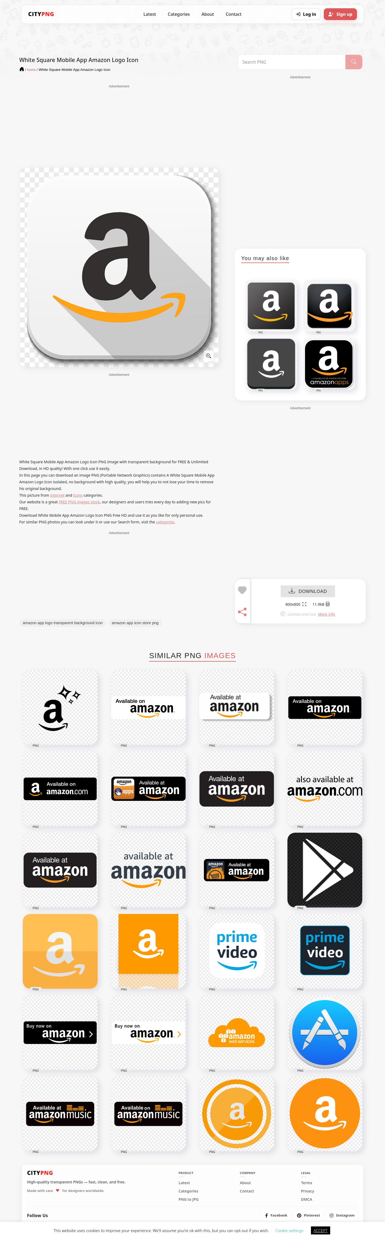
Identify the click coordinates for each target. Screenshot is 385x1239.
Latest (150, 14)
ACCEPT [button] (321, 1230)
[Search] (353, 62)
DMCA (306, 1199)
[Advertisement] (119, 126)
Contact (233, 14)
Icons (78, 495)
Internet (57, 495)
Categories (179, 14)
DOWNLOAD (308, 591)
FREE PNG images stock (79, 501)
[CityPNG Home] (41, 14)
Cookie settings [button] (289, 1230)
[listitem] (276, 1215)
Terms (306, 1182)
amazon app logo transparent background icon (63, 623)
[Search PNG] (291, 62)
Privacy (307, 1191)
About (208, 14)
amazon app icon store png (135, 623)
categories (165, 521)
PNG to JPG (189, 1199)
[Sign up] (340, 14)
